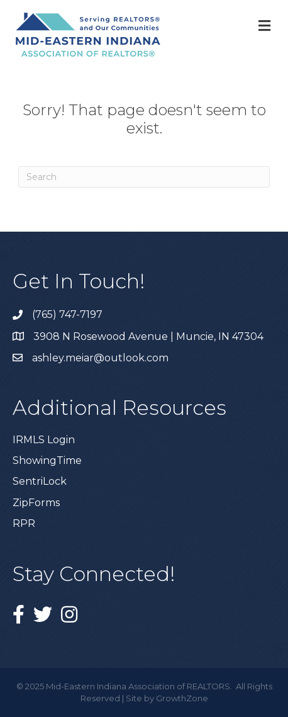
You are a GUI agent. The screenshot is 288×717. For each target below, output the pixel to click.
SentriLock (40, 481)
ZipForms (36, 503)
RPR (24, 523)
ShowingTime (47, 460)
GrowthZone (182, 698)
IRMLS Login (44, 440)
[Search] (144, 177)
